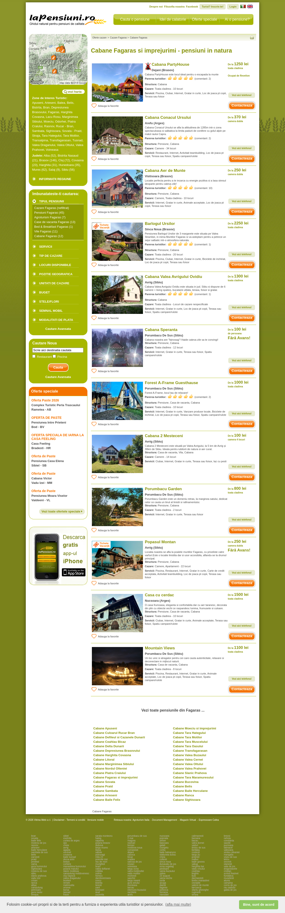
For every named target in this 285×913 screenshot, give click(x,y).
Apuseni (37, 102)
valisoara (228, 850)
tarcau (131, 887)
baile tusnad (69, 857)
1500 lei (238, 596)
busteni (67, 880)
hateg (98, 838)
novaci (131, 864)
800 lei (237, 490)
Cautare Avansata (58, 329)
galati (162, 845)
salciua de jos (135, 861)
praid (33, 859)
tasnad (66, 892)
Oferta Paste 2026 (45, 400)
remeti (66, 883)
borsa (66, 890)
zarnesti (35, 857)
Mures (36, 169)
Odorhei (60, 121)
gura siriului (133, 883)
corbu (162, 850)
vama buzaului (167, 871)
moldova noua (135, 847)
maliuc (195, 859)
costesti (196, 852)
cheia (66, 845)
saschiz (131, 878)
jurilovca (164, 890)
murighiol (100, 864)
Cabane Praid (103, 786)
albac (34, 885)
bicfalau (196, 850)
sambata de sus (39, 852)
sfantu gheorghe (200, 890)
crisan (34, 880)
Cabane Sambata (105, 790)
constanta (229, 840)
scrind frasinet (231, 873)
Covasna (77, 160)
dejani (131, 852)
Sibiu (65, 169)
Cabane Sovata (104, 781)
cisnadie (196, 883)
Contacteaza (242, 105)
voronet (67, 852)
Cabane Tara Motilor (187, 737)
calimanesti (197, 836)
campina (228, 883)
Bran (46, 107)
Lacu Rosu (53, 117)
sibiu (33, 873)
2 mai (130, 838)
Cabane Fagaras (45, 236)
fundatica (228, 875)
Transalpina (40, 140)
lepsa (98, 850)
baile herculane (39, 850)
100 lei (237, 331)
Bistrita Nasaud (68, 155)
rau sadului (229, 887)
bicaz (130, 857)
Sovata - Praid (71, 131)
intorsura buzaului (137, 890)
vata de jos (229, 866)
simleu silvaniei (232, 852)
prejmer (196, 857)
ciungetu (164, 847)
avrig (65, 847)
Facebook (192, 6)
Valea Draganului (43, 145)
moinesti (132, 875)
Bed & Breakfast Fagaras (51, 226)
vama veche (166, 878)
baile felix (36, 840)
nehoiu (227, 838)
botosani (99, 890)
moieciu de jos (38, 843)
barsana (196, 838)
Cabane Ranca (183, 795)
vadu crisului (198, 868)
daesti (163, 885)
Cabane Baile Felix (106, 799)
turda (162, 880)
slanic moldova (71, 871)
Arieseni (50, 102)
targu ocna (133, 868)
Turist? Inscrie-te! (212, 6)
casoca (131, 854)
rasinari (131, 843)
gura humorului (39, 866)
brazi (98, 866)
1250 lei (238, 65)
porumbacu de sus (137, 836)
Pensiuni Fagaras (46, 212)
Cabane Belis (182, 786)
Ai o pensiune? (237, 19)
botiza (66, 861)
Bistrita (36, 107)
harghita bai (198, 866)
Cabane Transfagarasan (190, 750)
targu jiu (196, 854)
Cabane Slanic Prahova (190, 772)
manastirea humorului (74, 866)
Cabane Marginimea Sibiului (113, 764)
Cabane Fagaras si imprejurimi (115, 777)
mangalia (228, 854)
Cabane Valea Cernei (188, 759)
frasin (66, 894)
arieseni (35, 847)
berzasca (196, 887)
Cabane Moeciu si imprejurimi (194, 728)
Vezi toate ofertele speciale (61, 511)
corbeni (67, 864)
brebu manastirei (200, 880)
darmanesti (197, 878)
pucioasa (228, 845)
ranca (34, 883)
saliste (98, 852)
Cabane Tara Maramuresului (193, 777)
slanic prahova (38, 875)
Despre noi (156, 6)
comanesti (133, 850)
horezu (99, 875)
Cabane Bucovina (186, 781)
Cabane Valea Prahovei (189, 768)
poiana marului (71, 868)
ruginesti (196, 892)
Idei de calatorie (173, 19)
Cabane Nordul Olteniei (110, 768)
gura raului (36, 892)
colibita (99, 871)
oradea (131, 859)
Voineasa (52, 149)
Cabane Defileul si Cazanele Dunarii (119, 737)
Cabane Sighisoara (186, 799)
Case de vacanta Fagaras (51, 222)
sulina (98, 873)
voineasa (132, 866)
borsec (131, 845)
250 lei (237, 172)
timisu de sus (198, 847)
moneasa (132, 885)
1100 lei (238, 649)
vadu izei (35, 878)
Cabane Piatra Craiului (109, 772)
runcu (98, 880)
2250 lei (238, 225)
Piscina (60, 356)
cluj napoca (69, 875)
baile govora (198, 861)
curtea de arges (71, 840)
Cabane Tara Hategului (189, 732)
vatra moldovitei (136, 871)
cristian (227, 871)
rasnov (34, 845)
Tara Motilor (71, 135)
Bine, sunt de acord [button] (258, 904)
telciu (226, 859)
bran (33, 836)
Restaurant (42, 356)
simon (163, 840)
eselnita (67, 838)
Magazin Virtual (188, 820)
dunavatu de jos (168, 864)
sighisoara (36, 868)
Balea (61, 102)
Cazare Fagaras (45, 208)
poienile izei (101, 859)
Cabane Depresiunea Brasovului (116, 750)
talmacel (228, 847)
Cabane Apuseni (105, 728)
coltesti (163, 859)
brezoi (227, 836)
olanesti (228, 864)
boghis (195, 873)
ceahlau (196, 871)
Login (232, 6)
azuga (163, 883)
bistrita (98, 883)
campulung (37, 887)
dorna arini (68, 859)
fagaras (163, 887)
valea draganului (71, 878)
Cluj (61, 160)
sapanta (99, 840)
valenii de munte (200, 885)
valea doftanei (102, 868)
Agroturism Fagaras (47, 217)
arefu (130, 894)
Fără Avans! (239, 338)
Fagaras (53, 112)
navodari (164, 894)
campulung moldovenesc (76, 873)
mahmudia (68, 885)
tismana (164, 892)
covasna (67, 854)
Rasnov (49, 126)
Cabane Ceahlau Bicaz (109, 741)
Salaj (52, 169)
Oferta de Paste (43, 456)
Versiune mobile (95, 820)
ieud (97, 892)
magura (131, 840)
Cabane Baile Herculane (190, 790)
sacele (227, 843)
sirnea (195, 894)
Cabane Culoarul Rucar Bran (114, 732)
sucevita (99, 894)
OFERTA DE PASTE (46, 418)
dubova (99, 845)
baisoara (164, 843)
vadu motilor (134, 873)
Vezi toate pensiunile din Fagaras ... (172, 710)
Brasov (44, 160)
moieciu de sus (39, 871)
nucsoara (164, 836)
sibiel (66, 836)
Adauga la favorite (105, 105)
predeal (35, 861)
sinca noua (165, 861)
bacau (195, 840)
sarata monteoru (103, 836)
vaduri (195, 845)
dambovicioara (103, 878)
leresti (98, 885)
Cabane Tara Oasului (188, 746)
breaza (34, 894)
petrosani (36, 890)
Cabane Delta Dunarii (108, 746)
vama (34, 864)
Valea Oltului (65, 145)
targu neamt (134, 880)
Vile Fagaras (42, 231)
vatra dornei (198, 843)
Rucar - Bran (64, 126)
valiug (195, 864)
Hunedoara (66, 165)
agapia (66, 850)
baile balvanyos (168, 852)
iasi (65, 843)
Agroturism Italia (140, 820)
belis (33, 854)
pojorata (164, 838)
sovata (34, 838)
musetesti (229, 878)
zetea (162, 873)
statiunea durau (168, 854)
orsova (66, 887)
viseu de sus (230, 857)
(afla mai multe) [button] (178, 904)
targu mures (101, 847)
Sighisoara (53, 131)
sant (97, 887)
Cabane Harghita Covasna (112, 755)
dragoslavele (230, 868)
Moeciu (48, 121)
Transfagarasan (60, 140)
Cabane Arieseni (105, 795)
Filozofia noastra (174, 6)
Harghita (45, 165)
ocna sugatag (167, 866)
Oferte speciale (204, 19)
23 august (165, 875)
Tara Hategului (51, 135)
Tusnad (77, 140)
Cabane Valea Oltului (188, 764)
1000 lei (238, 384)
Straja (36, 135)
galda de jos (230, 890)
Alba (47, 155)
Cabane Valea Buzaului (189, 755)
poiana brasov (102, 843)
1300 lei (238, 278)
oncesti (227, 861)
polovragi (100, 854)
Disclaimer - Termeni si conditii (69, 820)
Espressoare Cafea (209, 820)
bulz (194, 875)
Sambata (38, 131)
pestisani (164, 868)
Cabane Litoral (103, 759)
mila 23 (99, 857)
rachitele (132, 892)
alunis (227, 880)
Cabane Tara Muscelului (190, 741)
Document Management (164, 820)
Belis (70, 102)
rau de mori (101, 861)
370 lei (237, 119)
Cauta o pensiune (135, 19)
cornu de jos (230, 885)
